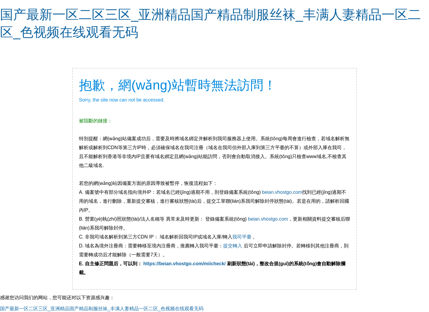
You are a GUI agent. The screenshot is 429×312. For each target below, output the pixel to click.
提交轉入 (232, 245)
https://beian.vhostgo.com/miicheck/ (184, 263)
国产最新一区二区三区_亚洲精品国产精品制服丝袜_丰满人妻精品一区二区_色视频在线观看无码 (101, 308)
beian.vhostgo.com (282, 192)
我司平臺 (242, 236)
